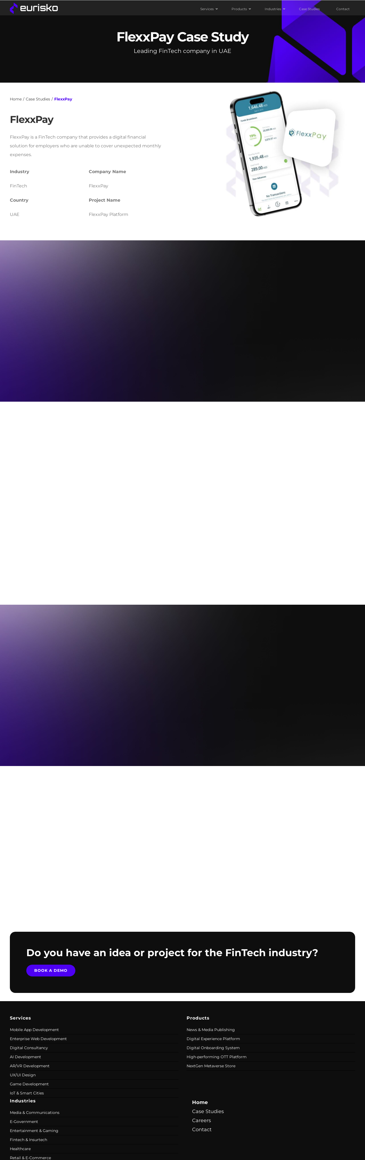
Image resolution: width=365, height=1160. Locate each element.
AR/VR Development (30, 1065)
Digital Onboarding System (213, 1047)
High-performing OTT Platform (217, 1056)
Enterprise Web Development (38, 1038)
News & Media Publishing (211, 1029)
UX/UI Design (23, 1074)
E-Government (24, 1121)
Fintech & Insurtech (28, 1139)
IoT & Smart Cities (27, 1093)
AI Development (25, 1056)
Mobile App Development (34, 1029)
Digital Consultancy (29, 1047)
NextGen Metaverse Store (211, 1065)
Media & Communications (34, 1112)
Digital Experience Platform (213, 1038)
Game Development (29, 1084)
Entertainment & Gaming (34, 1130)
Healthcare (20, 1148)
